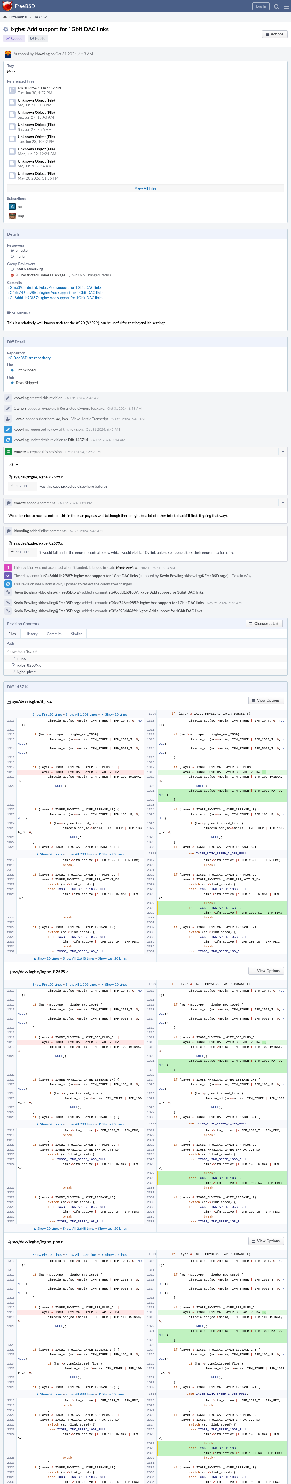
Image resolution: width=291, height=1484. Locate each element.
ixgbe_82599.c (29, 665)
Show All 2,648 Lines (78, 958)
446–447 (20, 486)
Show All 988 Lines (80, 854)
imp (21, 216)
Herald (19, 419)
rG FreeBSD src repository (29, 357)
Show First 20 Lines (47, 714)
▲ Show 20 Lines (49, 854)
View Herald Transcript (89, 418)
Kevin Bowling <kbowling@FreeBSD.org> (193, 575)
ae (20, 206)
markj (20, 256)
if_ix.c (21, 658)
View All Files (145, 188)
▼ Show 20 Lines (114, 714)
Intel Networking (29, 269)
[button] (286, 6)
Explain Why (241, 575)
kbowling (42, 54)
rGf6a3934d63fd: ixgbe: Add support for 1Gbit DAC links (55, 287)
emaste (22, 250)
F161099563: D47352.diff (39, 88)
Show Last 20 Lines (112, 958)
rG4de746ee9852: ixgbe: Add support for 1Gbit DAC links (55, 292)
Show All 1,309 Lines (81, 714)
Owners (20, 408)
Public (40, 38)
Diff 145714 (78, 440)
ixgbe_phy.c (26, 671)
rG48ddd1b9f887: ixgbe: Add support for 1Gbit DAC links (55, 297)
